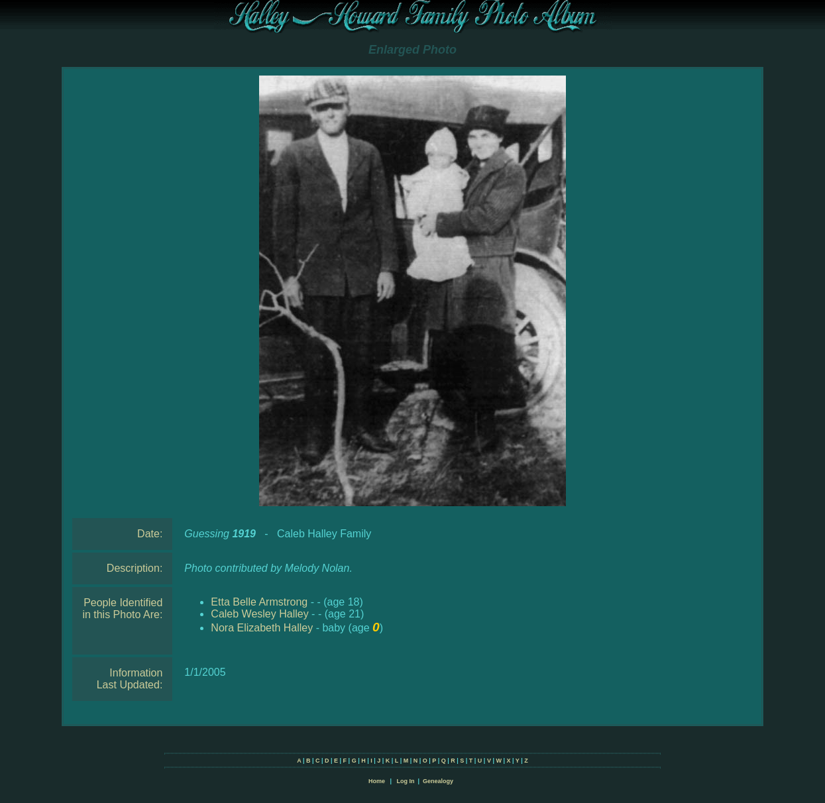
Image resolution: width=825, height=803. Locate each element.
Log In (405, 781)
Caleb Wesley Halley (259, 613)
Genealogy (438, 781)
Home (376, 781)
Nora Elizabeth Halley (262, 627)
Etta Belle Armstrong (259, 602)
